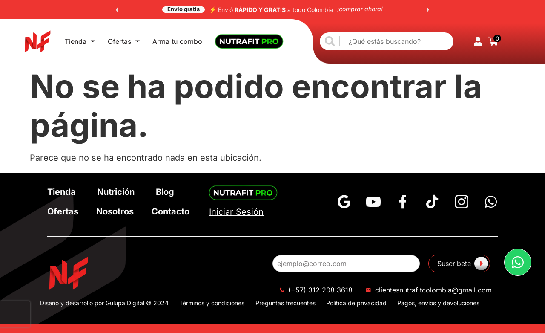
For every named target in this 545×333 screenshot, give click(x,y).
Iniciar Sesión (236, 212)
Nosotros (115, 211)
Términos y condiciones (211, 303)
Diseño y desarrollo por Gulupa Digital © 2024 (104, 303)
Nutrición (116, 192)
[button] (117, 10)
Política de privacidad (356, 303)
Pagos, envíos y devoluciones (438, 303)
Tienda (80, 41)
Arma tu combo (177, 41)
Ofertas (124, 41)
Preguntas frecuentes (285, 303)
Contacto (170, 211)
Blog (165, 192)
